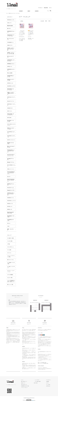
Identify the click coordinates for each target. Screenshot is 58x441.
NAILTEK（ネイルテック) (10, 153)
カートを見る (49, 423)
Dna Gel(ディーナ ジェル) (10, 131)
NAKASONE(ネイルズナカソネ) (10, 148)
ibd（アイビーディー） (10, 41)
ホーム (7, 13)
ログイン (50, 7)
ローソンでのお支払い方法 (42, 401)
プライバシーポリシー (29, 426)
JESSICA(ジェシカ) (10, 87)
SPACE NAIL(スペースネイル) (10, 114)
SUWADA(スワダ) (10, 117)
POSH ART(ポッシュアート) (10, 221)
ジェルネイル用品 (10, 266)
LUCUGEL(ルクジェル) (10, 243)
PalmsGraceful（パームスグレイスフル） (10, 164)
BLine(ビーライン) (10, 178)
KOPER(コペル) (10, 70)
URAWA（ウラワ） (10, 49)
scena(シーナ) (9, 24)
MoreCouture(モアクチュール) (10, 235)
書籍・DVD (9, 30)
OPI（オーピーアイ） (10, 61)
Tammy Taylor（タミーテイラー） (10, 124)
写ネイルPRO (9, 77)
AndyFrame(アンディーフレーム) (10, 38)
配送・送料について (28, 420)
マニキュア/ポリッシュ (10, 273)
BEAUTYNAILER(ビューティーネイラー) (11, 198)
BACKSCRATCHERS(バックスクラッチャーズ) (11, 170)
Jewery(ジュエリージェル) (10, 84)
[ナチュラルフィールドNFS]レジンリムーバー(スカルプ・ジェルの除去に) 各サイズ (22, 32)
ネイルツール (9, 280)
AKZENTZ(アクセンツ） (10, 34)
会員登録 (48, 420)
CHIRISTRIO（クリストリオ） (10, 65)
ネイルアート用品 (10, 312)
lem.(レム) (9, 246)
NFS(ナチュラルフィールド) (12, 13)
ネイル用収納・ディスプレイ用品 (10, 295)
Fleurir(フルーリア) (10, 208)
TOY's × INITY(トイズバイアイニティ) (10, 135)
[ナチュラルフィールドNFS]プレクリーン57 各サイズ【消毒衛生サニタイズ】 (31, 32)
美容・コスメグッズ (10, 253)
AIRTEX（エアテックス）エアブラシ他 (10, 53)
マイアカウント (40, 7)
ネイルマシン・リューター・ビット (10, 304)
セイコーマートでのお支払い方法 (43, 402)
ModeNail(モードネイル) (10, 239)
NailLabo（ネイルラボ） (10, 157)
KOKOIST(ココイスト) (10, 74)
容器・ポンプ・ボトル (10, 290)
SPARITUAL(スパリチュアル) (10, 104)
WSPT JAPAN (9, 127)
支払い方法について (28, 423)
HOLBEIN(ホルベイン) (10, 217)
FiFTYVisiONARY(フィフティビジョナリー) (11, 191)
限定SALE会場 (10, 27)
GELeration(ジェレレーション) (10, 96)
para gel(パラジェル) (10, 175)
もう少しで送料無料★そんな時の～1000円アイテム (10, 317)
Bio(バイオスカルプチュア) (10, 161)
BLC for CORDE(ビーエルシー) (10, 182)
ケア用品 (9, 269)
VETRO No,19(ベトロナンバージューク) (10, 212)
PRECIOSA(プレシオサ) (10, 21)
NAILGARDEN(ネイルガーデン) (10, 143)
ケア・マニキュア (19, 13)
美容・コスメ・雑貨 (10, 323)
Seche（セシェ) (10, 120)
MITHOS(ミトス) (10, 228)
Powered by (29, 439)
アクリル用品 (9, 277)
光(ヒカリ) (9, 194)
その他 (8, 249)
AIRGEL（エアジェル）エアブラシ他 (10, 57)
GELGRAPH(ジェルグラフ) (10, 92)
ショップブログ (39, 418)
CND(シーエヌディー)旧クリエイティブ (10, 100)
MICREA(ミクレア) (10, 225)
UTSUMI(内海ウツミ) (10, 45)
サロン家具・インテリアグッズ (10, 299)
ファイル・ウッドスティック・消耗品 (10, 285)
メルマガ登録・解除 (40, 420)
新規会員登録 (46, 7)
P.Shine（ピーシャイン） (10, 186)
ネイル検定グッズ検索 (10, 262)
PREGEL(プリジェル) (10, 203)
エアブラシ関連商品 (10, 309)
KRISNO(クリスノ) (10, 67)
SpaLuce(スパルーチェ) (10, 109)
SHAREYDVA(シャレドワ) (10, 81)
